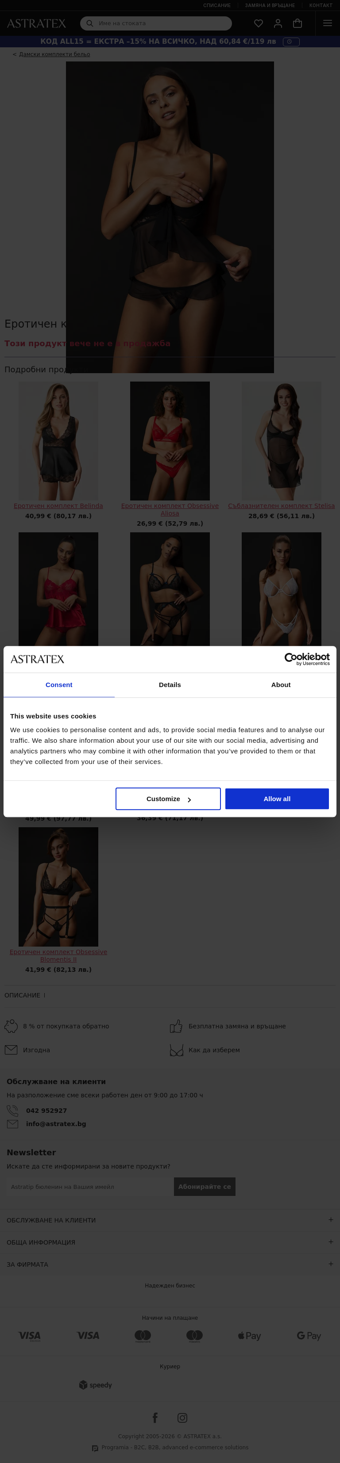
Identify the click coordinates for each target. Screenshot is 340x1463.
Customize (169, 798)
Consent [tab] (59, 684)
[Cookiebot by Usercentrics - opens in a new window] (291, 659)
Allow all (276, 798)
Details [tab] (170, 684)
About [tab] (281, 684)
